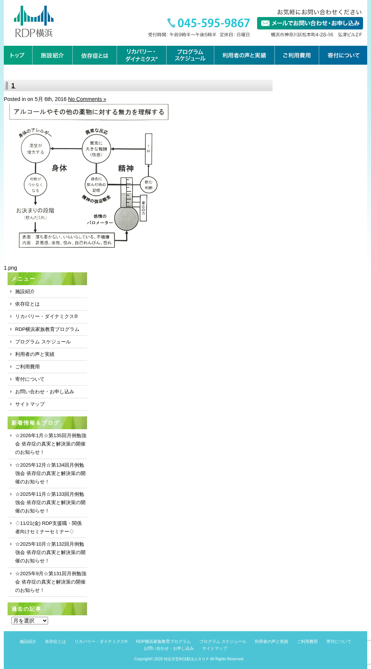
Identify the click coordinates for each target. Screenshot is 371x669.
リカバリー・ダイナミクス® (46, 316)
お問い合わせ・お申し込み (44, 391)
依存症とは (27, 304)
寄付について (30, 379)
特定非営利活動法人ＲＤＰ (186, 659)
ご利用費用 (27, 366)
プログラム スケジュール (43, 342)
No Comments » (87, 99)
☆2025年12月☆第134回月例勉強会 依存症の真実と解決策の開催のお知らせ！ (50, 473)
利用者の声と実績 (35, 354)
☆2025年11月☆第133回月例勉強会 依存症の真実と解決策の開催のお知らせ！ (50, 502)
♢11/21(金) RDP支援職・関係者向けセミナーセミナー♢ (48, 527)
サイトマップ (30, 404)
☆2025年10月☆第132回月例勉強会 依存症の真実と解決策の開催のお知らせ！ (50, 552)
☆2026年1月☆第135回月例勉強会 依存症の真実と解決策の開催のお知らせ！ (50, 444)
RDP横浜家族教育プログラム (47, 329)
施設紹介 (25, 291)
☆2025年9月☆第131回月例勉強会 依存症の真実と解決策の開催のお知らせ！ (50, 582)
